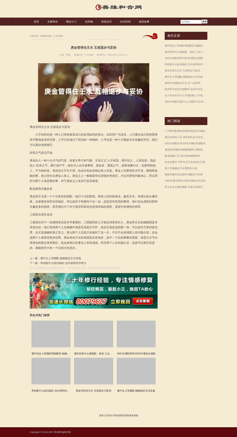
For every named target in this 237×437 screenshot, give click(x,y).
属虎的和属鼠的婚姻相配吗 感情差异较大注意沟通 (186, 149)
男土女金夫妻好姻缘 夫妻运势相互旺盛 (186, 186)
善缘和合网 (45, 36)
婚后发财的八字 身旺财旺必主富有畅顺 (186, 137)
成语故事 (144, 21)
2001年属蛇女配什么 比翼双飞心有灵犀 (186, 101)
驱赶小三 (71, 21)
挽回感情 (124, 415)
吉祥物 (89, 21)
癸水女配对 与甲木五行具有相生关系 (185, 162)
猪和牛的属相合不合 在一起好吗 (182, 83)
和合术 (111, 415)
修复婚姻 (133, 415)
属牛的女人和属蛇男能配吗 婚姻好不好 (186, 45)
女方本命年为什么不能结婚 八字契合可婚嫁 (186, 95)
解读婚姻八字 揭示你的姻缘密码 (182, 155)
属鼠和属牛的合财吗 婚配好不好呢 (184, 174)
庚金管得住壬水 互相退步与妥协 (182, 70)
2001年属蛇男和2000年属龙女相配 (184, 58)
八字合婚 (57, 36)
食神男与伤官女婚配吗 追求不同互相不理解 (186, 89)
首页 (36, 21)
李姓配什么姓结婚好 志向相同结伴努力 (63, 263)
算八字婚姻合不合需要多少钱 (181, 168)
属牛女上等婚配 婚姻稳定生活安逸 (60, 258)
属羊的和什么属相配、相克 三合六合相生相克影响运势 (186, 51)
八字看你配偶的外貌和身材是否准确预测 (186, 131)
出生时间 (125, 21)
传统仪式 (106, 21)
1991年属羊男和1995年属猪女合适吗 (185, 180)
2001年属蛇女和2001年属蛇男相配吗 (185, 143)
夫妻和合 (52, 21)
